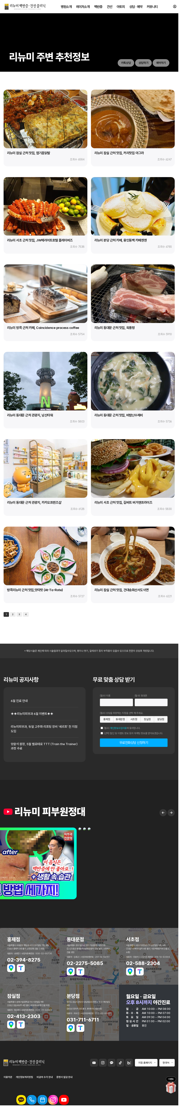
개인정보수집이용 (118, 728)
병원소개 (66, 7)
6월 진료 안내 (20, 701)
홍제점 (106, 719)
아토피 (121, 7)
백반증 (98, 7)
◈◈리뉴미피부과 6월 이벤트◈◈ (33, 714)
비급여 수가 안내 (45, 1078)
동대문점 (120, 719)
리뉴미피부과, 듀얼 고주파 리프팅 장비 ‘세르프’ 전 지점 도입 (43, 729)
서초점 (133, 719)
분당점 (160, 719)
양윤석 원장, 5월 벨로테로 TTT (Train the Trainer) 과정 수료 (39, 747)
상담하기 (143, 63)
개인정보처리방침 (24, 1078)
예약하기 (161, 63)
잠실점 (147, 719)
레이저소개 (83, 7)
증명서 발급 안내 (64, 1078)
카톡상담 (125, 63)
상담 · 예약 (135, 7)
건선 (109, 7)
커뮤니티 (151, 7)
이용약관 (8, 1078)
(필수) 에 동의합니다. (122, 728)
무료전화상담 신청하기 (133, 743)
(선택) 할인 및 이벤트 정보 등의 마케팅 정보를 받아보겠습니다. (133, 733)
